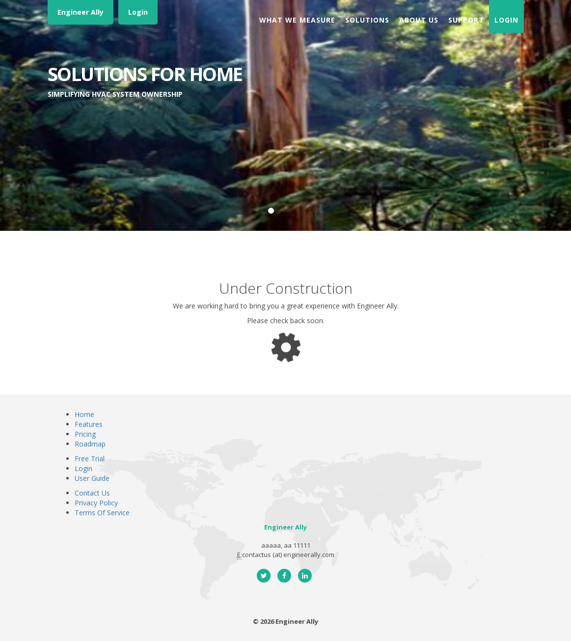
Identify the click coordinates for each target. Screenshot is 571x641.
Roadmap (90, 443)
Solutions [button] (367, 20)
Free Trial (90, 458)
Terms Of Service (102, 512)
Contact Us (92, 493)
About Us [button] (418, 20)
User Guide (92, 478)
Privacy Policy (96, 502)
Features (89, 424)
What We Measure (297, 20)
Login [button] (506, 20)
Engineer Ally (80, 12)
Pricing (85, 434)
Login (138, 12)
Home (84, 414)
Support (466, 20)
